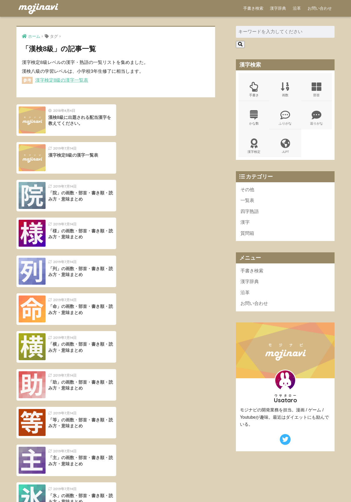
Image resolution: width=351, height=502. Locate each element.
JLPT (285, 146)
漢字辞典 (278, 8)
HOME (176, 480)
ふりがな (285, 117)
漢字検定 (253, 146)
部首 (316, 89)
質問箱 (247, 233)
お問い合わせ (320, 8)
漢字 (245, 222)
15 (133, 390)
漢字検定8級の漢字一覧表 (61, 80)
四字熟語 (249, 211)
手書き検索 (253, 8)
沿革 (297, 8)
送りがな (316, 117)
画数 (285, 89)
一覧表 (247, 200)
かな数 (253, 117)
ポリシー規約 (175, 488)
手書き (253, 89)
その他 (247, 189)
